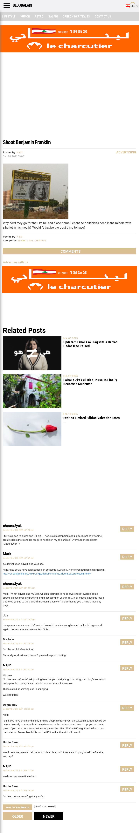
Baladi (53, 16)
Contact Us (103, 16)
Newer (48, 816)
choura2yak (12, 526)
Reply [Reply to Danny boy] (127, 708)
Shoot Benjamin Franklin (27, 142)
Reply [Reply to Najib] (127, 668)
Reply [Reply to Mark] (127, 557)
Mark (7, 554)
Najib (20, 152)
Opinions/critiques (76, 16)
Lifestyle (9, 16)
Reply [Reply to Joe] (127, 619)
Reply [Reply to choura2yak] (127, 529)
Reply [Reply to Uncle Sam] (127, 745)
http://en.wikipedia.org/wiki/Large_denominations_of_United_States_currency (47, 573)
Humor (25, 16)
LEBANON (40, 240)
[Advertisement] (69, 107)
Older (17, 816)
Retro (39, 16)
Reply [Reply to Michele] (127, 643)
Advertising (126, 152)
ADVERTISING (25, 240)
